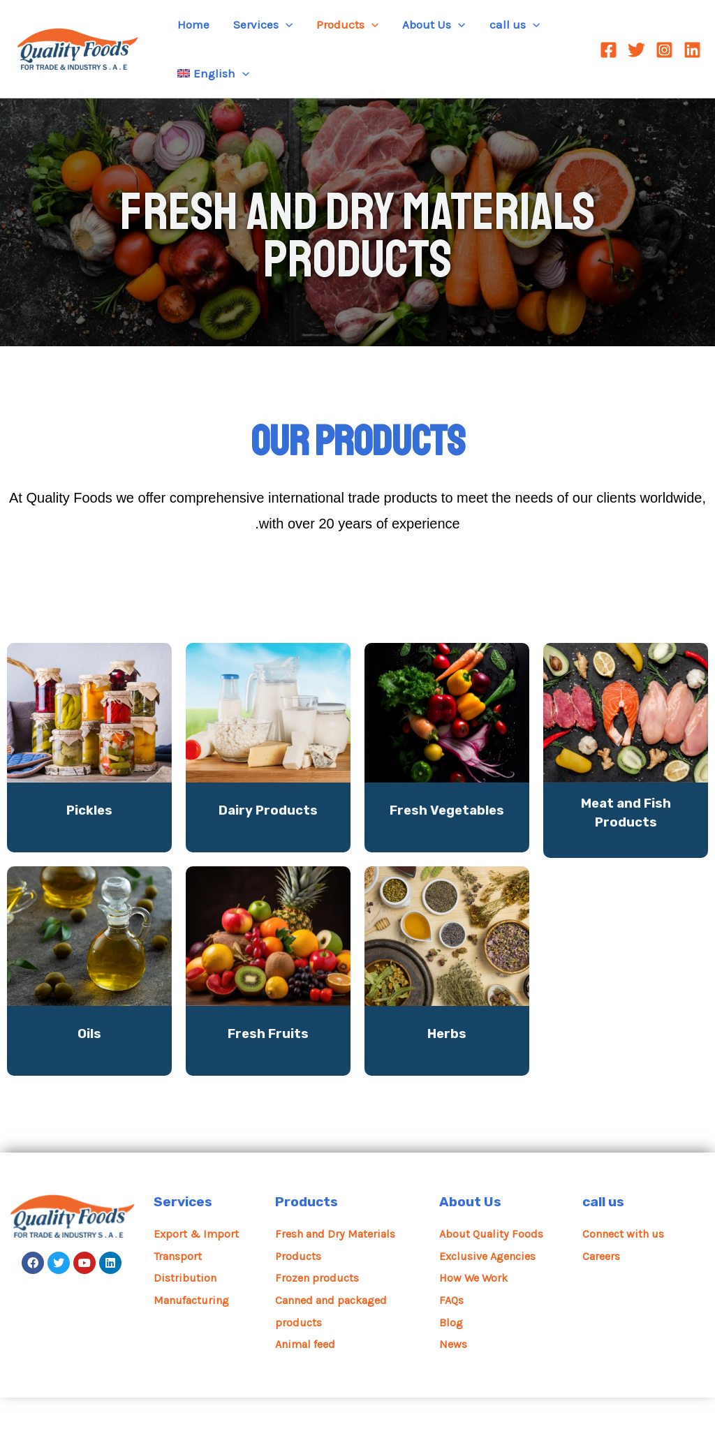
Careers (602, 1310)
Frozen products (318, 1332)
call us (604, 1256)
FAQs (452, 1354)
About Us (470, 1256)
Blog (451, 1377)
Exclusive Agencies (491, 1310)
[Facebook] (608, 50)
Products (307, 1256)
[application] (286, 24)
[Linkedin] (692, 50)
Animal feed (308, 1398)
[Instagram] (664, 50)
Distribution (186, 1332)
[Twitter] (636, 50)
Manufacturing (195, 1354)
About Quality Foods (493, 1288)
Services (184, 1256)
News (453, 1398)
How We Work (475, 1332)
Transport (179, 1310)
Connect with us (626, 1288)
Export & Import (198, 1288)
